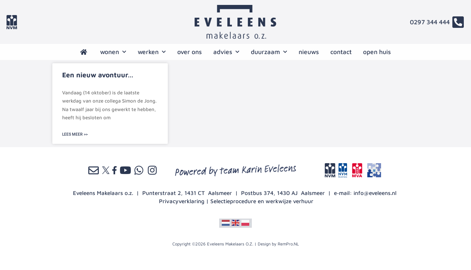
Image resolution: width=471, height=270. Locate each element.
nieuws (309, 51)
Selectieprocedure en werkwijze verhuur (261, 201)
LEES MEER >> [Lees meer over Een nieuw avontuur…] (75, 134)
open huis (377, 51)
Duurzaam (269, 52)
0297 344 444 (430, 22)
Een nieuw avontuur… (97, 75)
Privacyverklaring (181, 201)
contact (341, 51)
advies (226, 52)
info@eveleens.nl (375, 193)
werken (152, 52)
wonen (113, 52)
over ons (189, 51)
